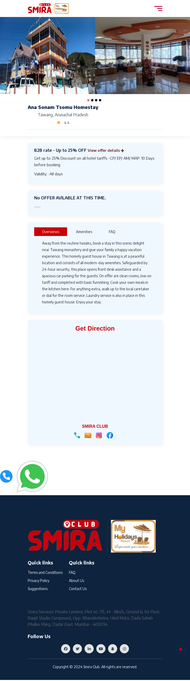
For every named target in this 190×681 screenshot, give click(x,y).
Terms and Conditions (45, 572)
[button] (88, 100)
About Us (76, 581)
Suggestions (38, 589)
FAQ (72, 572)
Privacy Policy (38, 581)
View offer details (108, 150)
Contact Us (78, 589)
